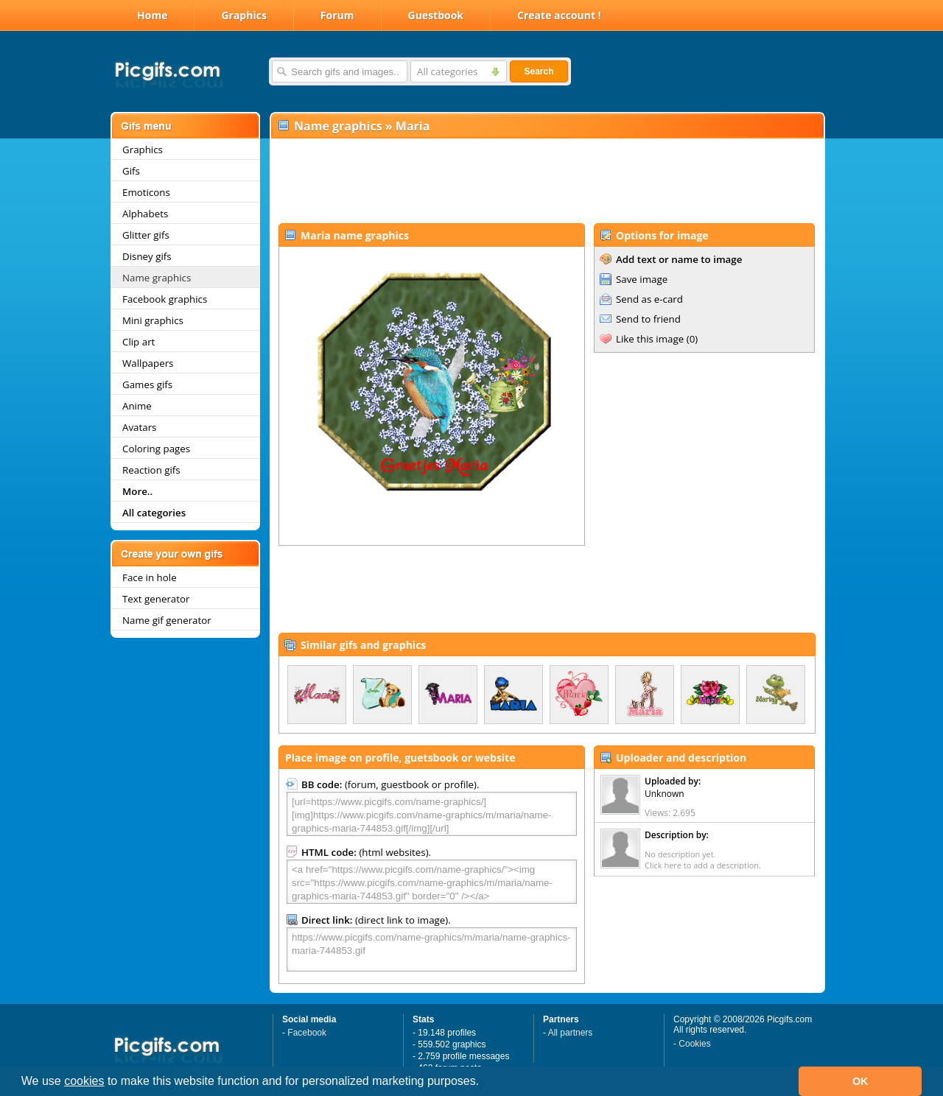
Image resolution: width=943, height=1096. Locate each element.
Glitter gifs (145, 235)
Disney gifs (147, 256)
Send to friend (648, 319)
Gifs (131, 171)
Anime (137, 405)
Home (152, 15)
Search (538, 71)
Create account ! (559, 15)
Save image (641, 279)
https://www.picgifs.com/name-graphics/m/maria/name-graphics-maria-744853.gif (432, 949)
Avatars (139, 427)
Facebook (306, 1033)
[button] (485, 1083)
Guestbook (436, 15)
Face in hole (149, 577)
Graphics (243, 15)
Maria (413, 126)
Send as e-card (649, 299)
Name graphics (156, 277)
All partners (570, 1033)
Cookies (694, 1044)
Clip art (138, 341)
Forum (337, 15)
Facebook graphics (164, 299)
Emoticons (146, 192)
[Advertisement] (546, 181)
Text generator (155, 598)
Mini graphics (152, 320)
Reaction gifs (151, 470)
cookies (84, 1081)
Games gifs (147, 384)
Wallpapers (147, 363)
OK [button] (860, 1081)
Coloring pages (156, 448)
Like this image (650, 338)
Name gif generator (166, 620)
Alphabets (145, 213)
